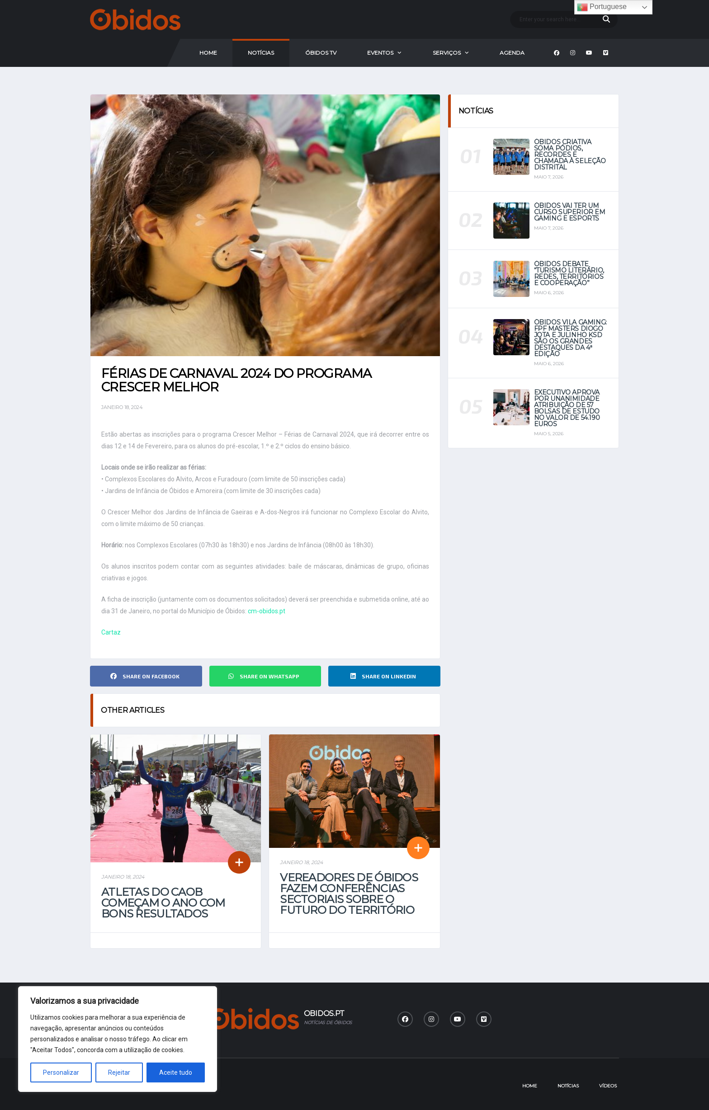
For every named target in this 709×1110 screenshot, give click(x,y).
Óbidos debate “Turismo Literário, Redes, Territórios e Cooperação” (569, 273)
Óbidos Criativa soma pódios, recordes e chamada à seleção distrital (570, 154)
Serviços (447, 52)
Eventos (380, 52)
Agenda (512, 52)
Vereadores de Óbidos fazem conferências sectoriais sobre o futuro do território (349, 894)
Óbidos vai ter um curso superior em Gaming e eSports (569, 212)
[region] (117, 1039)
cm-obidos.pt (266, 611)
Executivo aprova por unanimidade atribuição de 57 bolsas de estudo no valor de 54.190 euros (567, 408)
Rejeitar (119, 1072)
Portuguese (602, 7)
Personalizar (61, 1072)
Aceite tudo (175, 1072)
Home (208, 52)
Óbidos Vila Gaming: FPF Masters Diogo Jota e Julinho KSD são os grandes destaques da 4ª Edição (570, 338)
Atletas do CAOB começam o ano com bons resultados (163, 902)
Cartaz (111, 632)
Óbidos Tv (320, 52)
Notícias (261, 52)
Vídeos (608, 1086)
